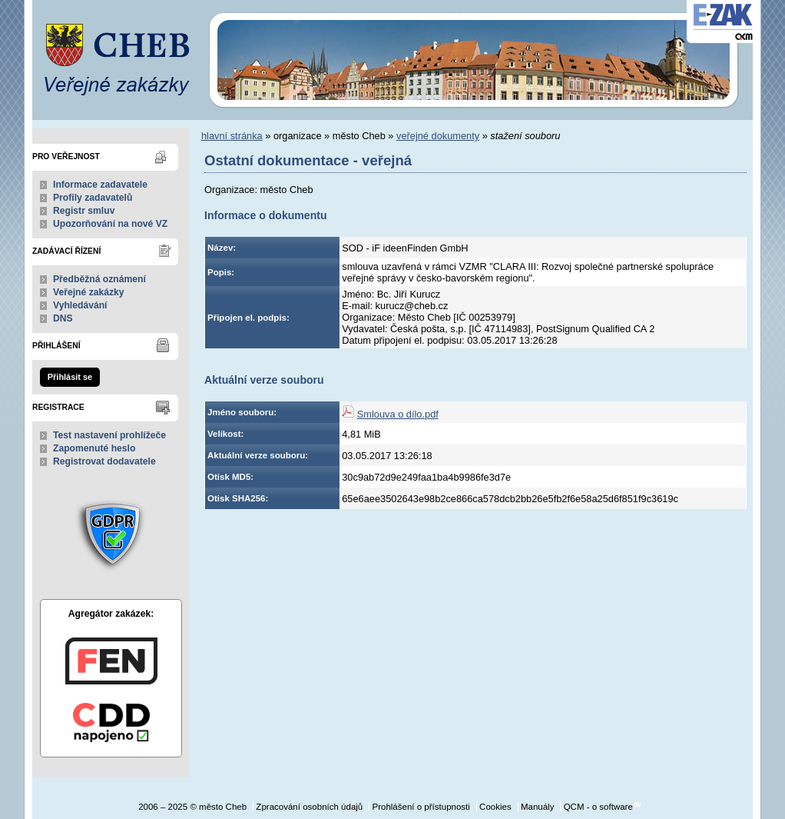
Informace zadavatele (100, 184)
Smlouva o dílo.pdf (398, 414)
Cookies (495, 806)
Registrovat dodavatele (104, 461)
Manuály (538, 806)
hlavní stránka (232, 135)
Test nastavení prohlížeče (109, 435)
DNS (63, 318)
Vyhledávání (80, 305)
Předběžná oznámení (99, 279)
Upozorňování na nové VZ (110, 223)
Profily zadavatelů (92, 197)
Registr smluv (83, 210)
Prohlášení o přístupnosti (420, 806)
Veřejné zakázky (88, 292)
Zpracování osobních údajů (309, 806)
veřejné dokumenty (437, 135)
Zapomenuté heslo (94, 448)
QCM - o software (598, 806)
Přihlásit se (70, 376)
